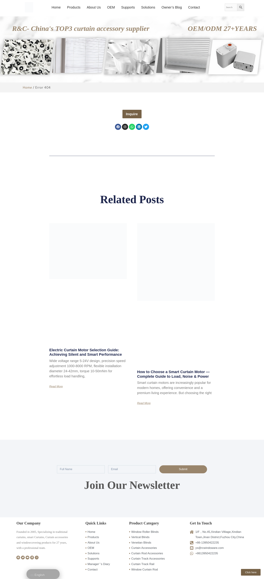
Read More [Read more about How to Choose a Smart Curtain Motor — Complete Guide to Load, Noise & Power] (144, 403)
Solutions (148, 7)
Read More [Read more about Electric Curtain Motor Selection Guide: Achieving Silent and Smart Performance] (56, 386)
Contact (194, 7)
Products (73, 7)
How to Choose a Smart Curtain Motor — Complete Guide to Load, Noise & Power (173, 374)
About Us (94, 7)
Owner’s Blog (172, 7)
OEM (111, 7)
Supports (128, 7)
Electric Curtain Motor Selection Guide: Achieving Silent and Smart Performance (85, 352)
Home (56, 7)
